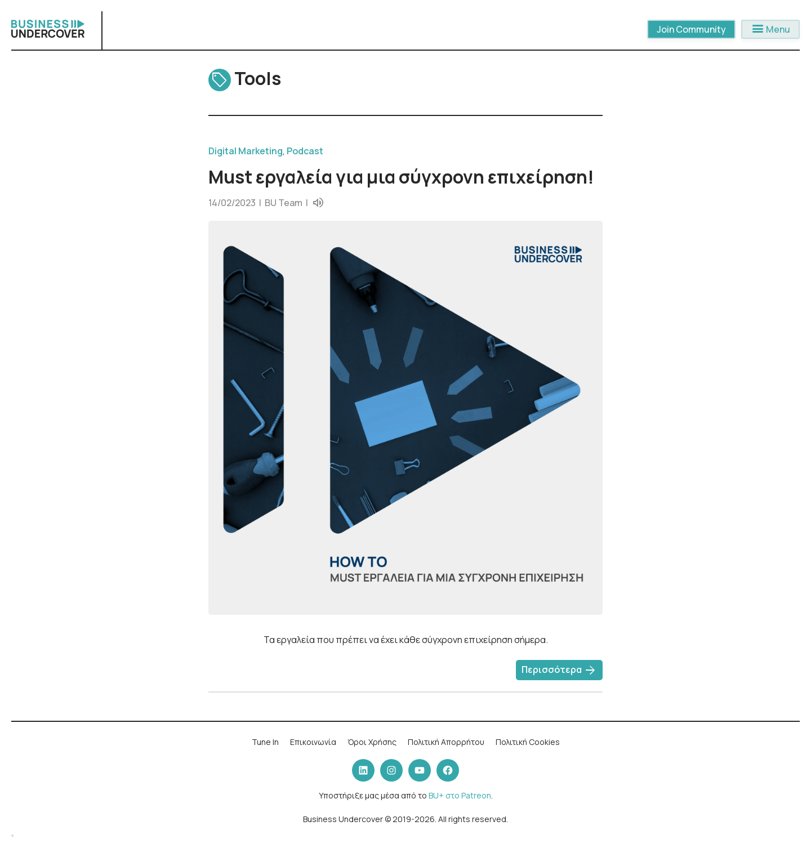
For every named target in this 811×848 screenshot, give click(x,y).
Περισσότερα (559, 671)
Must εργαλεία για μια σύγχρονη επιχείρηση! (401, 176)
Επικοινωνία (313, 742)
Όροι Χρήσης (371, 742)
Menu (770, 29)
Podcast (305, 151)
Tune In (265, 742)
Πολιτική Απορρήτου (446, 742)
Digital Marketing (245, 151)
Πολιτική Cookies (528, 742)
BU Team (283, 203)
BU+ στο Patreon (460, 795)
